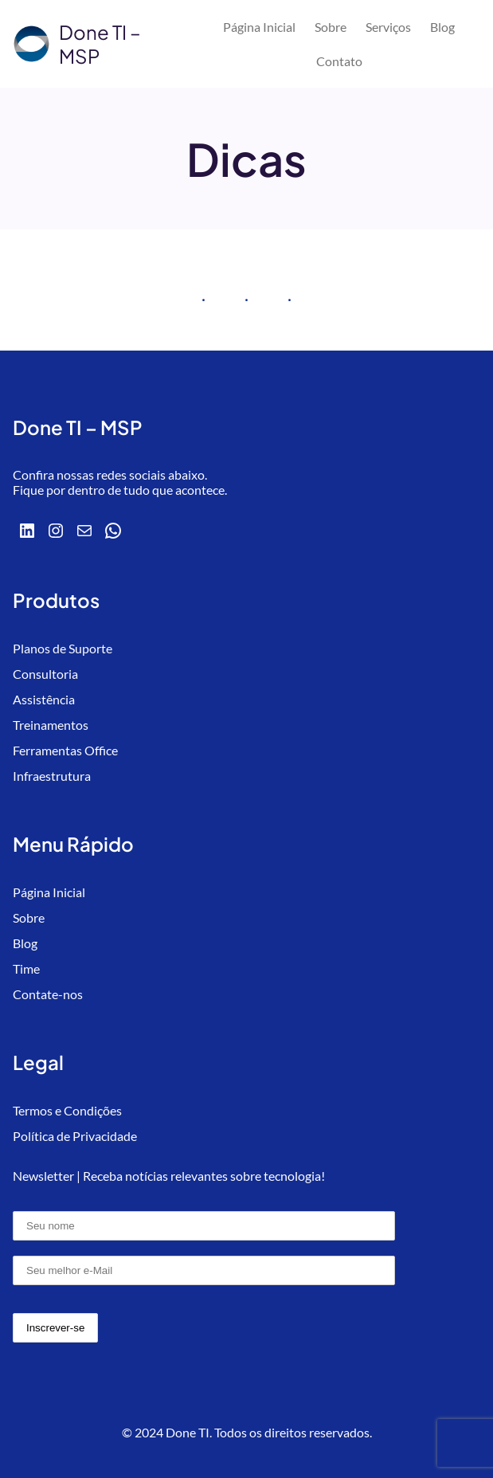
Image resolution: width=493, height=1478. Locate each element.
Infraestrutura (52, 775)
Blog (25, 943)
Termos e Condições (67, 1110)
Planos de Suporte (62, 648)
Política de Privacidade (75, 1135)
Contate (35, 994)
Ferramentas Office (65, 750)
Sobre (29, 917)
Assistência (44, 699)
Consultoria (45, 673)
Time (26, 968)
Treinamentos (50, 724)
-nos (70, 994)
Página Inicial (49, 892)
